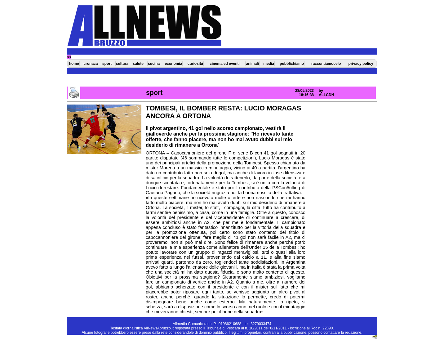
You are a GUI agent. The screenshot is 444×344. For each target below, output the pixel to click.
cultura (122, 63)
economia (173, 63)
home (74, 63)
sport (107, 63)
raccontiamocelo (326, 63)
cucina (154, 63)
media (268, 63)
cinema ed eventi (225, 63)
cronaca (90, 63)
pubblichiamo (292, 63)
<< (69, 57)
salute (138, 63)
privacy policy (361, 63)
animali (252, 63)
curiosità (195, 63)
